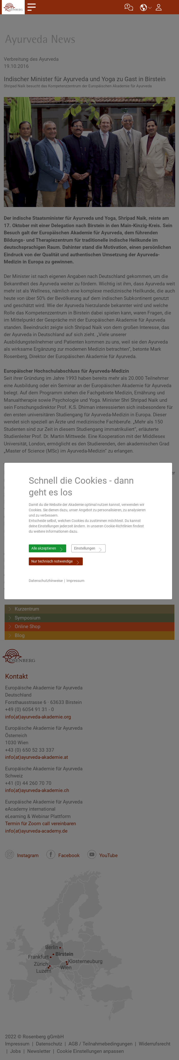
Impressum (78, 581)
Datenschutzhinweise (48, 581)
